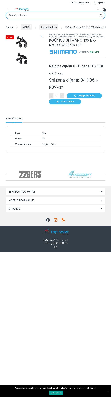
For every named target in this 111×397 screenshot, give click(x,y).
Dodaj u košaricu (86, 95)
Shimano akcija (98, 37)
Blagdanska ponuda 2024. (68, 34)
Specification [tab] (14, 118)
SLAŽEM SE (56, 393)
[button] (42, 36)
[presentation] (104, 174)
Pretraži (101, 15)
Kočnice (58, 37)
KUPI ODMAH (67, 101)
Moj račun (99, 3)
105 (43, 138)
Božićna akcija (85, 34)
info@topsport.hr (81, 3)
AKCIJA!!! (26, 27)
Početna (9, 27)
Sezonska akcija (49, 27)
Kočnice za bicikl (70, 37)
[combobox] (51, 15)
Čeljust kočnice (49, 144)
